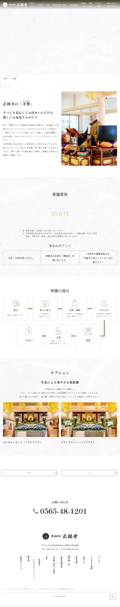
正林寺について (21, 565)
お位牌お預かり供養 (54, 566)
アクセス (99, 562)
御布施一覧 (29, 473)
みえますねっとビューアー (34, 571)
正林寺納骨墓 (84, 5)
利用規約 (62, 591)
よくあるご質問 (89, 473)
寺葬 (46, 560)
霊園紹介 (39, 564)
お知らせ (84, 562)
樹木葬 (28, 561)
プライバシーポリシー (50, 591)
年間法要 (76, 562)
